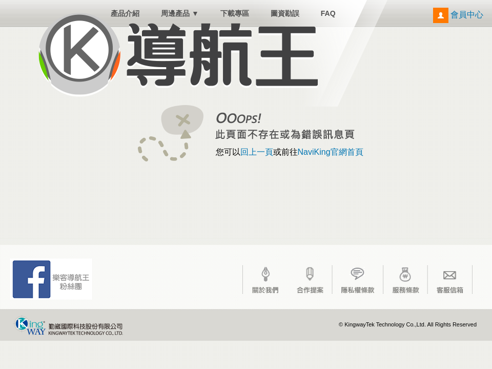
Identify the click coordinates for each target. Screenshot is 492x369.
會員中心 (458, 14)
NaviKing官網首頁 (330, 152)
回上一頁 (256, 152)
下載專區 (234, 13)
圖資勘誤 (285, 13)
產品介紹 (125, 13)
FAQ (328, 13)
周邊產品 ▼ (180, 13)
